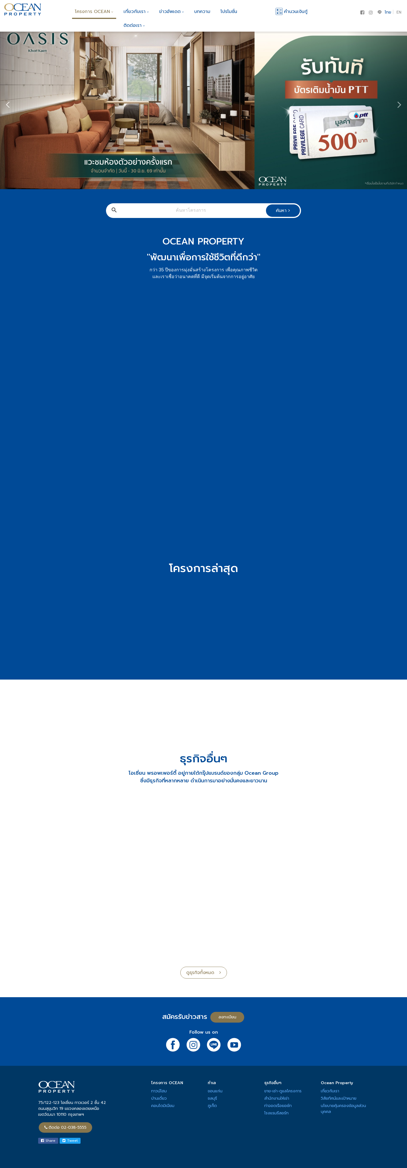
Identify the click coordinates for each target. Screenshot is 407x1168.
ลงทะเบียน (227, 1017)
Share (48, 1140)
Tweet (70, 1140)
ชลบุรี (212, 1098)
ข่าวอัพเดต (171, 11)
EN (399, 12)
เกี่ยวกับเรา (136, 11)
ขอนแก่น (215, 1091)
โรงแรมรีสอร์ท (276, 1113)
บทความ (202, 11)
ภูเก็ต (212, 1106)
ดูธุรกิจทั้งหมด (203, 972)
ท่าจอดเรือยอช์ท (278, 1106)
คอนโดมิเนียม (162, 1106)
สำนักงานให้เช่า (276, 1098)
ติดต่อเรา (134, 25)
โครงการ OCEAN (94, 11)
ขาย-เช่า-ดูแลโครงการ (283, 1091)
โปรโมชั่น (228, 11)
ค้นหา (283, 210)
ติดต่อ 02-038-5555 (65, 1127)
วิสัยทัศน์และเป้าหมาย (338, 1098)
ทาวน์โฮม (159, 1091)
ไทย (388, 12)
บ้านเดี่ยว (159, 1098)
